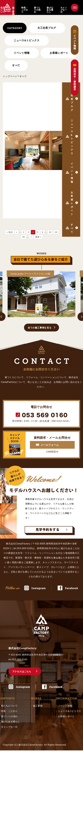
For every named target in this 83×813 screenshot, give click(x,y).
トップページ (10, 76)
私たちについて (9, 706)
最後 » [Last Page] (38, 237)
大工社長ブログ (46, 27)
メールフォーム (50, 445)
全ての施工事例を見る (40, 327)
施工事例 (13, 10)
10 (50, 232)
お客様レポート (59, 52)
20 (56, 232)
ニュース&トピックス (27, 40)
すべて (16, 65)
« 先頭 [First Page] (9, 232)
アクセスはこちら (21, 671)
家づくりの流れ (37, 9)
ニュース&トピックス (69, 711)
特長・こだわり (24, 9)
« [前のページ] (16, 232)
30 (23, 237)
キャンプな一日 (63, 9)
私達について (3, 9)
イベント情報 (22, 52)
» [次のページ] (31, 237)
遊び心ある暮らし (50, 9)
